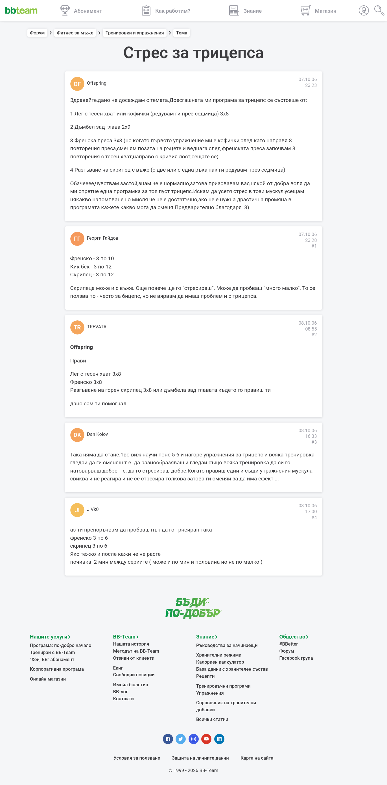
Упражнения (210, 693)
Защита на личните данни (200, 758)
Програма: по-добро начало (60, 645)
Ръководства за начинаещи (226, 645)
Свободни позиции (134, 674)
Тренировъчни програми (223, 686)
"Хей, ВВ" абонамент (52, 659)
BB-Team (124, 636)
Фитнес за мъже (75, 33)
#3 (314, 442)
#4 (314, 517)
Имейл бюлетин (130, 684)
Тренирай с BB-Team (52, 652)
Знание (205, 636)
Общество (292, 636)
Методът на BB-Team (136, 651)
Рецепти (205, 676)
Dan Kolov (97, 434)
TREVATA (96, 326)
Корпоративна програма (57, 669)
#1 (314, 246)
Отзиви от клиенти (134, 658)
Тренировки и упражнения (135, 33)
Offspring (96, 83)
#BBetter (288, 644)
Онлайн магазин (48, 679)
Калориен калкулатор (220, 662)
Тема (181, 33)
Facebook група (296, 658)
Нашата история (131, 644)
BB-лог (120, 691)
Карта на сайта (256, 758)
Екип (118, 668)
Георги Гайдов (102, 238)
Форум (37, 33)
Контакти (123, 698)
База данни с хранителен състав (232, 669)
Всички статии (212, 719)
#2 (314, 334)
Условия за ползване (136, 758)
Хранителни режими (218, 655)
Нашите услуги (48, 636)
